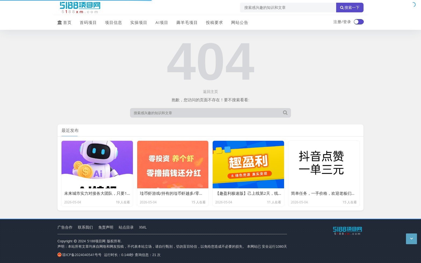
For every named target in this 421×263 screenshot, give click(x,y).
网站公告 (239, 22)
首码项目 (88, 22)
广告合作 (64, 227)
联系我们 (85, 227)
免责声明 (105, 227)
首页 (64, 22)
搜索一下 (350, 7)
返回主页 (210, 91)
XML (143, 227)
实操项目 (138, 22)
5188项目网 (96, 241)
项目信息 (113, 22)
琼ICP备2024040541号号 (79, 254)
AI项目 (161, 22)
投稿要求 (214, 22)
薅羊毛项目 (187, 22)
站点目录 (126, 227)
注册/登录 (342, 21)
